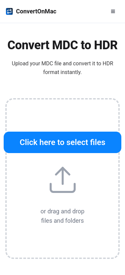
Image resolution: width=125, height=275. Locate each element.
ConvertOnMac (30, 11)
